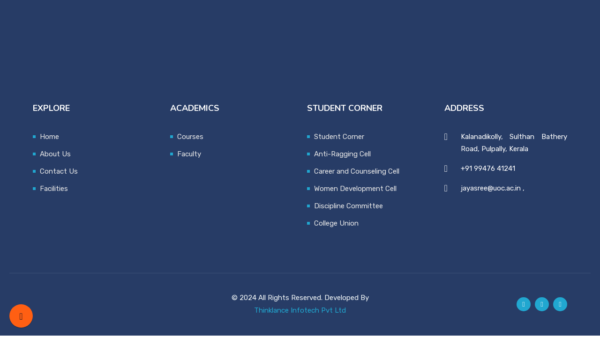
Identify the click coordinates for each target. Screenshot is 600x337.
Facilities (54, 188)
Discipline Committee (348, 206)
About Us (55, 154)
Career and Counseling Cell (356, 171)
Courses (190, 136)
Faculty (189, 154)
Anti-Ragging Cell (342, 154)
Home (49, 136)
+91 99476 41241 (488, 168)
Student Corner (339, 136)
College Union (336, 223)
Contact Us (59, 171)
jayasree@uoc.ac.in (491, 188)
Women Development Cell (355, 188)
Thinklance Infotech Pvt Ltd (300, 310)
